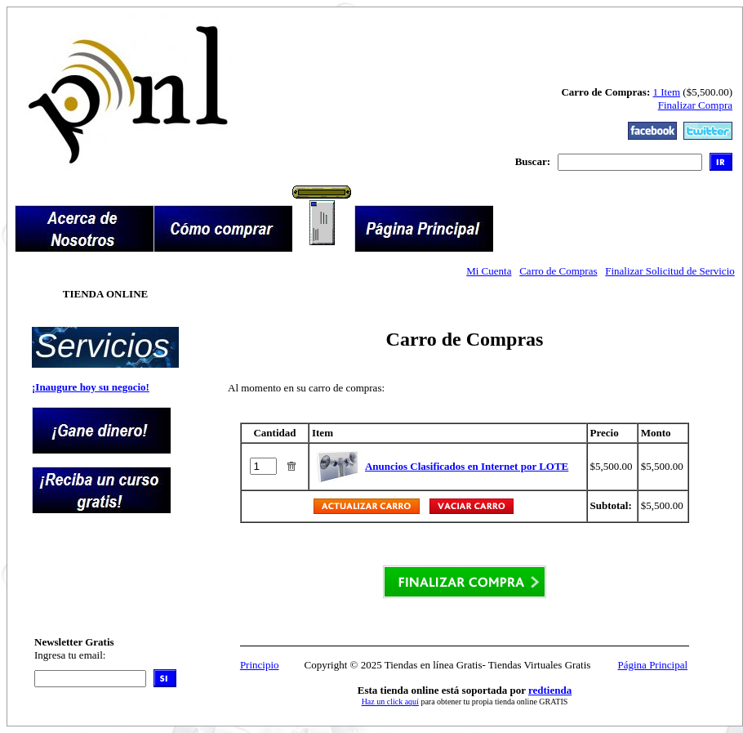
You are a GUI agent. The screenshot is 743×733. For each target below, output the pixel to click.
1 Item (667, 92)
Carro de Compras (558, 271)
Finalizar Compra (695, 105)
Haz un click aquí (390, 701)
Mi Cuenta (488, 271)
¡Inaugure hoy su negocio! (90, 387)
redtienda (550, 690)
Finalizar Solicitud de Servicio (670, 271)
